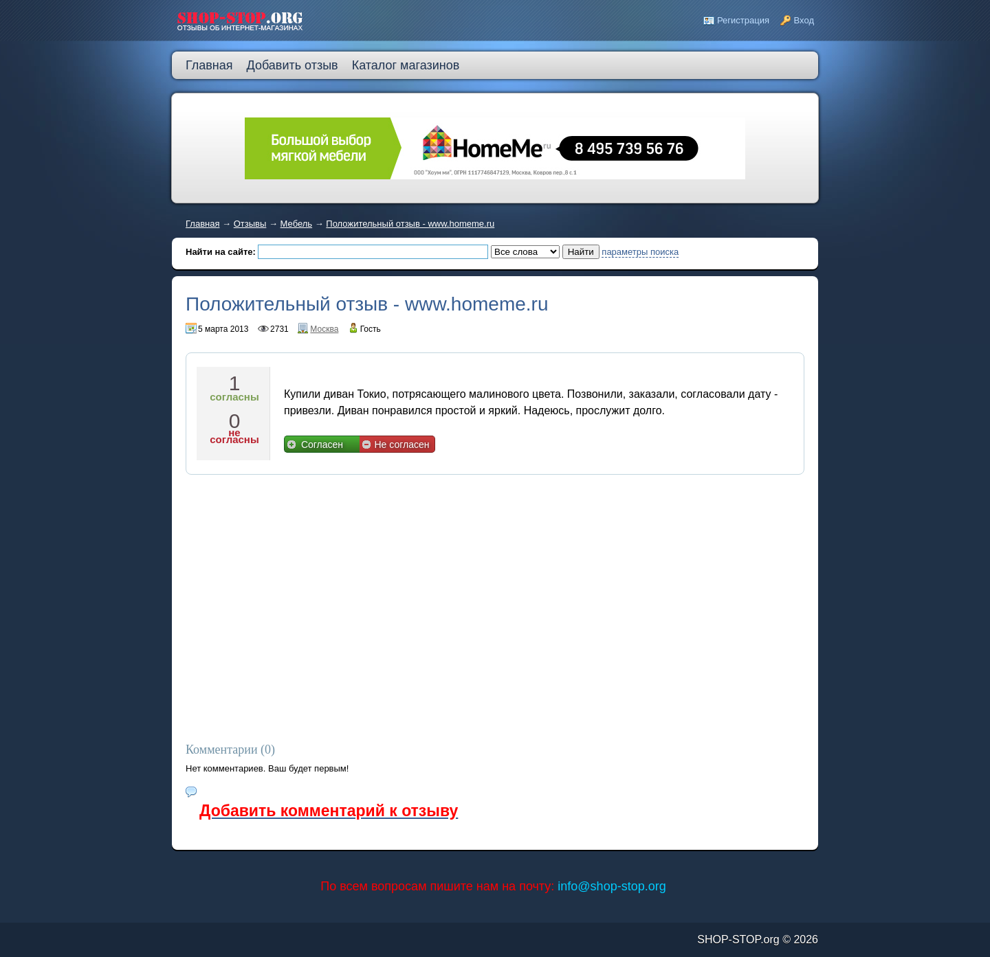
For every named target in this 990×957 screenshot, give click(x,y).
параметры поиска (640, 252)
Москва (324, 329)
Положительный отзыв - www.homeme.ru (410, 223)
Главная (202, 223)
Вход (804, 20)
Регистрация (743, 20)
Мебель (296, 223)
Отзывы (250, 223)
